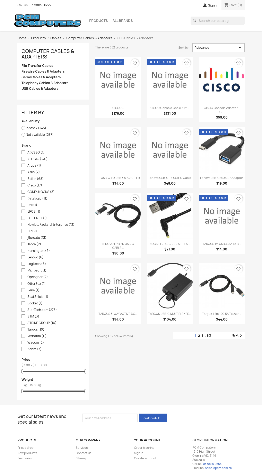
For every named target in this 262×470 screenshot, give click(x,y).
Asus (33, 172)
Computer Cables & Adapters (47, 54)
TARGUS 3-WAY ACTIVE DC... (118, 314)
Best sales (24, 458)
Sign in (138, 453)
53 (209, 336)
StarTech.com (42, 310)
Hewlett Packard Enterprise (51, 225)
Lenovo (35, 257)
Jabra (34, 244)
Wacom (35, 343)
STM (33, 316)
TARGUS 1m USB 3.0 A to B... (221, 244)
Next (237, 335)
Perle (33, 290)
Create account (145, 458)
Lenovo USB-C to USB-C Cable (169, 178)
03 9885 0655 (40, 5)
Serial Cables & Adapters (41, 77)
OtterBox (36, 284)
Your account (147, 440)
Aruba (34, 166)
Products (98, 20)
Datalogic (37, 198)
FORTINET (37, 218)
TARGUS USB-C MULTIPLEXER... (170, 314)
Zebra (34, 349)
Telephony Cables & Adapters (44, 83)
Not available (40, 135)
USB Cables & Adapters (40, 88)
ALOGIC (37, 159)
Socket (35, 303)
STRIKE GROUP (41, 323)
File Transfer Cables (37, 66)
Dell (32, 205)
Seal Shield (37, 297)
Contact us (83, 453)
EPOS (33, 212)
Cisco (34, 185)
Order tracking (144, 448)
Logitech (36, 264)
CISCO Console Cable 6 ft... (169, 108)
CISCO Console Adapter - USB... (221, 110)
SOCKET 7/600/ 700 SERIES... (170, 244)
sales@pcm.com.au (218, 468)
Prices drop (25, 448)
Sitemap (81, 458)
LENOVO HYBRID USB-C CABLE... (118, 246)
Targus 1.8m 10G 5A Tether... (221, 314)
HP (32, 231)
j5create (36, 238)
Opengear (37, 277)
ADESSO (36, 152)
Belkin (35, 179)
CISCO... (118, 108)
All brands (123, 20)
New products (27, 453)
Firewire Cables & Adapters (43, 71)
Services (82, 448)
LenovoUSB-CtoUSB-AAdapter (221, 178)
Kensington (38, 251)
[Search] (218, 21)
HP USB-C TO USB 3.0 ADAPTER (118, 178)
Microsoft (36, 270)
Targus (35, 330)
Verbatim (37, 336)
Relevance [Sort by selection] (218, 47)
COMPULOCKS (41, 192)
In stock (36, 128)
